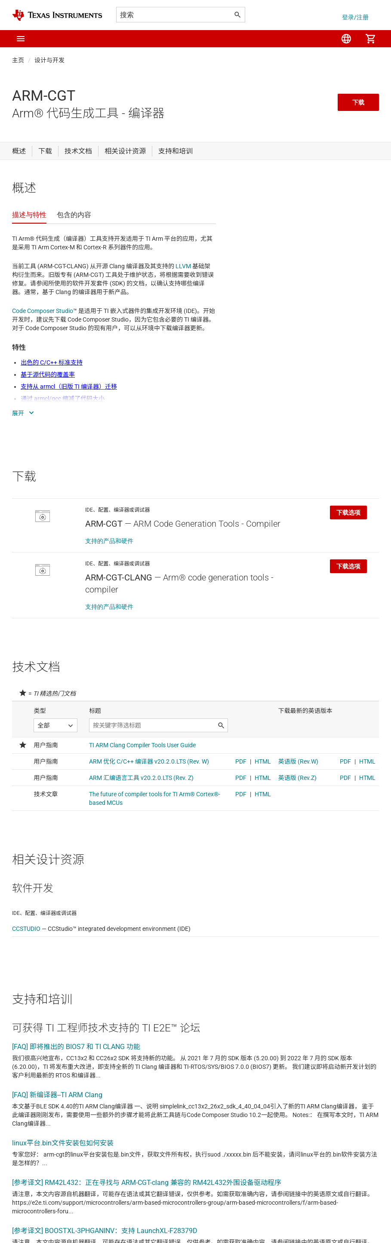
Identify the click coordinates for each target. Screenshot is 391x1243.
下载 (358, 102)
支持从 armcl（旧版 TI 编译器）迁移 (69, 386)
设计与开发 (49, 60)
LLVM (183, 266)
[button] (21, 38)
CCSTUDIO (26, 928)
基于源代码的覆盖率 (48, 374)
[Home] (57, 15)
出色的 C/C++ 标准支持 (52, 362)
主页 (18, 60)
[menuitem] (346, 38)
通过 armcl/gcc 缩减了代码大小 (63, 398)
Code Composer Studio (42, 310)
